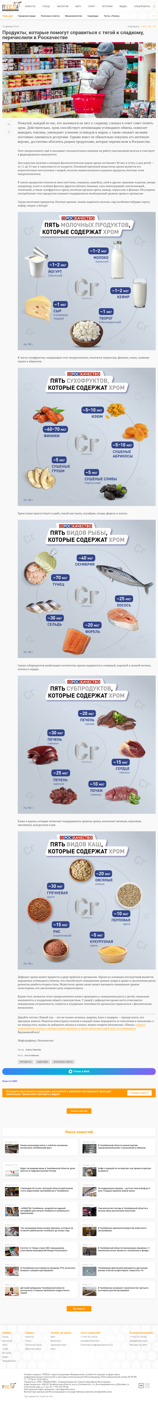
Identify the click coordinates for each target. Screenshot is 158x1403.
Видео (123, 6)
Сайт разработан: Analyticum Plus (38, 1397)
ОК (154, 26)
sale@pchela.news (138, 1341)
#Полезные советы (63, 1062)
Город (46, 6)
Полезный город (33, 1345)
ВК (149, 26)
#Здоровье (42, 1062)
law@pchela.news (103, 1391)
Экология (62, 6)
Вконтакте (56, 1341)
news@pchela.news (90, 1341)
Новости (30, 6)
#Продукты (25, 1062)
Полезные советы (50, 16)
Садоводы (92, 16)
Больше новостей (79, 1111)
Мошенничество (73, 16)
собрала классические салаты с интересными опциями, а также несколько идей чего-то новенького (82, 1026)
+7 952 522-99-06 (89, 1337)
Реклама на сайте (138, 1345)
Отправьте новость (139, 1093)
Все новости (79, 1309)
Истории (107, 6)
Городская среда (26, 16)
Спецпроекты (142, 6)
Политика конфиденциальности (97, 1345)
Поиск (28, 1341)
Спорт (91, 6)
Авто (78, 6)
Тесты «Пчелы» (112, 16)
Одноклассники (58, 1345)
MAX (144, 26)
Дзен (53, 1349)
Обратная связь (33, 1349)
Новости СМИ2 (9, 1081)
